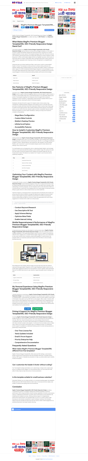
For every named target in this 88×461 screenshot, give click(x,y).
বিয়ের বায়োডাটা (62, 114)
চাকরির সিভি (61, 107)
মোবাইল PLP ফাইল (62, 118)
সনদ (60, 120)
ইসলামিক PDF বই (62, 103)
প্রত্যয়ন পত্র (61, 111)
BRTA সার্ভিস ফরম (62, 95)
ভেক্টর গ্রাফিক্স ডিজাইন (63, 116)
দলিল (60, 109)
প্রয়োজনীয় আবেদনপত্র (63, 113)
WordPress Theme (63, 101)
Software (61, 99)
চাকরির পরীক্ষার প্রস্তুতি (63, 105)
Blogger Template (18, 30)
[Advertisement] (66, 56)
